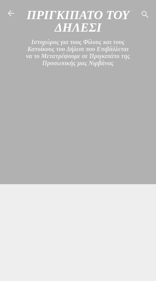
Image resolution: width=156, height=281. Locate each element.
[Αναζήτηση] (145, 16)
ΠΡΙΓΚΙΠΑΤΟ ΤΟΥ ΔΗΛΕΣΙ (78, 21)
